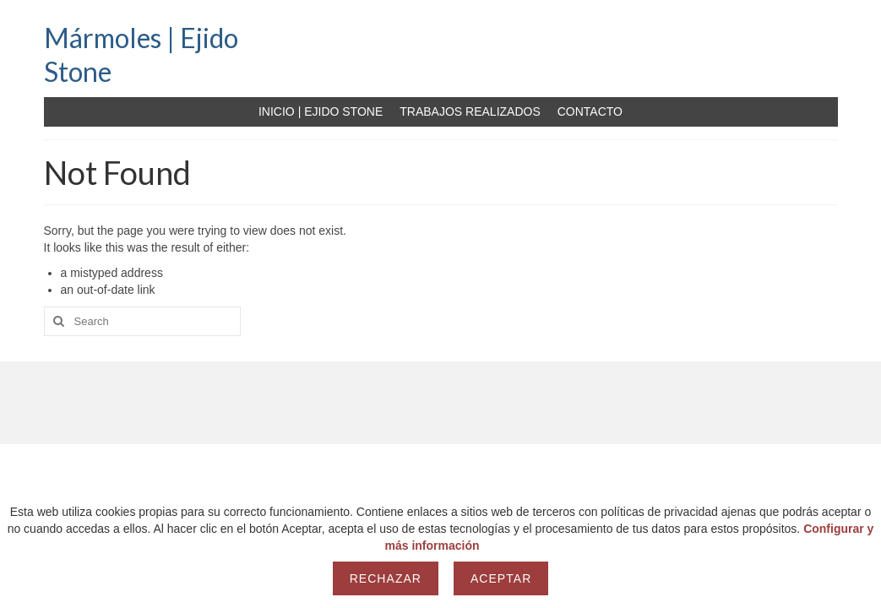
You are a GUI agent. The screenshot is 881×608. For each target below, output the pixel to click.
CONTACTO (590, 111)
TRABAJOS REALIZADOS (470, 111)
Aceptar (500, 578)
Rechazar (385, 578)
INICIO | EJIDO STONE (320, 111)
